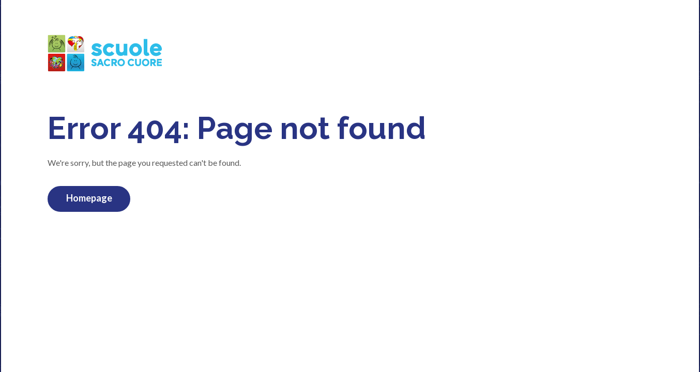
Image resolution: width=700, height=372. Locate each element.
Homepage (89, 198)
